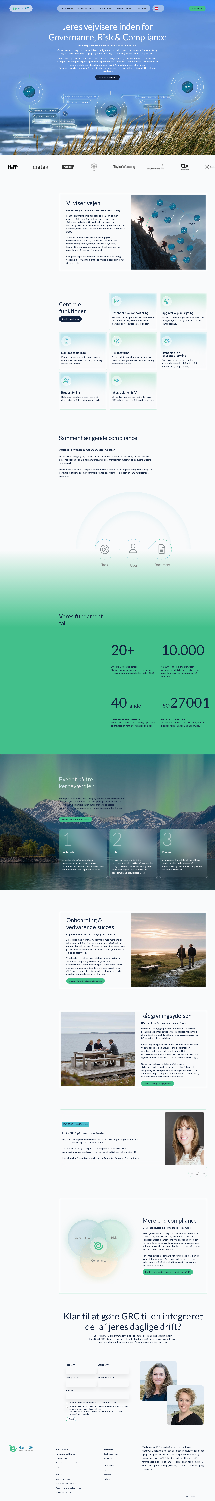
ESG (57, 1467)
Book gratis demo (111, 1454)
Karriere (107, 1475)
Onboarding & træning (65, 1492)
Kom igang (108, 1449)
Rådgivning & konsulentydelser (69, 1488)
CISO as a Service (63, 1479)
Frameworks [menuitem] (84, 8)
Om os (106, 1470)
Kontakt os (108, 1458)
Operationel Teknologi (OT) (67, 1463)
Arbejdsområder (63, 1449)
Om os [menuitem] (140, 8)
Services (59, 1475)
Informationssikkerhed (65, 1454)
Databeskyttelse (62, 1458)
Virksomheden (110, 1466)
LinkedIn (107, 1479)
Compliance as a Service (66, 1483)
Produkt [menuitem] (65, 8)
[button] (192, 1173)
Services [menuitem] (104, 8)
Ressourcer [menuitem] (122, 8)
